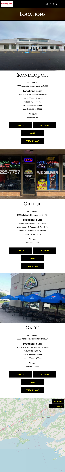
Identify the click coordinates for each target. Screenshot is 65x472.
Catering (44, 125)
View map (58, 401)
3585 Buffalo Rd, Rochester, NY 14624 (32, 339)
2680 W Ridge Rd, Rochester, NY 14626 (32, 215)
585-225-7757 (32, 243)
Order (20, 125)
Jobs (32, 133)
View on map (30, 142)
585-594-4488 (32, 367)
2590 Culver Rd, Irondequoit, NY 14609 (32, 86)
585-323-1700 (32, 117)
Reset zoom (57, 406)
